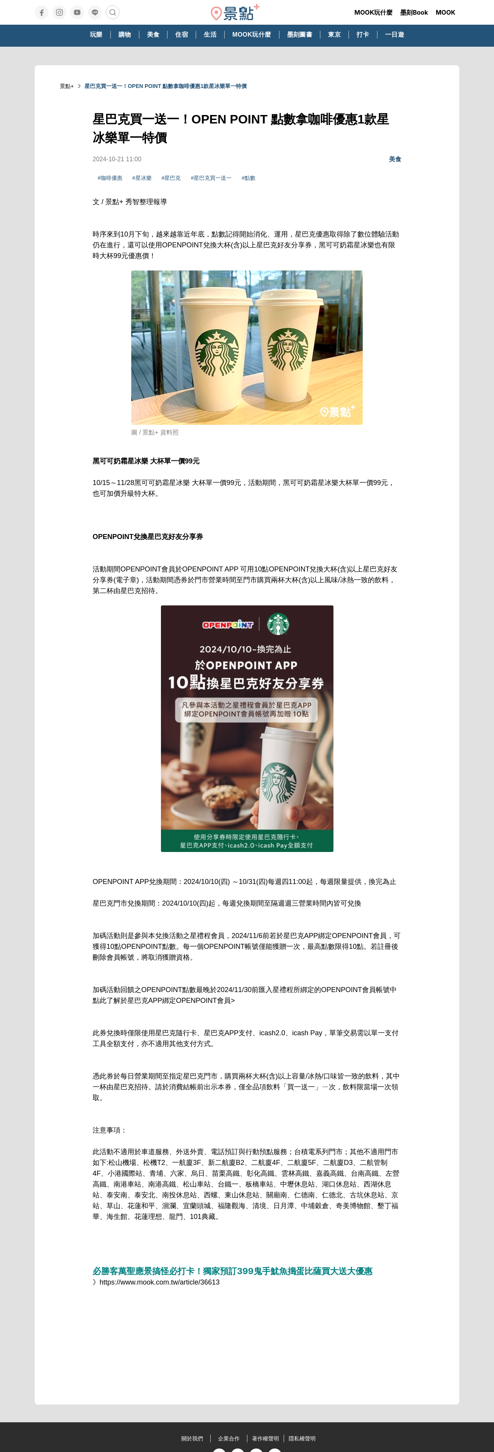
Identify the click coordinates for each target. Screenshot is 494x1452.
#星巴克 (171, 178)
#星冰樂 (142, 178)
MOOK (445, 12)
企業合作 (229, 1438)
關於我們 (192, 1438)
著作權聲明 (265, 1438)
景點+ (67, 86)
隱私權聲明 (302, 1438)
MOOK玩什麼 (373, 12)
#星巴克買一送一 (211, 178)
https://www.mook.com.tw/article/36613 (160, 1282)
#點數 (248, 178)
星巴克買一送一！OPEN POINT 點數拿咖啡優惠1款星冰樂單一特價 (166, 86)
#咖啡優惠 (110, 178)
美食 (395, 159)
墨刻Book (414, 12)
